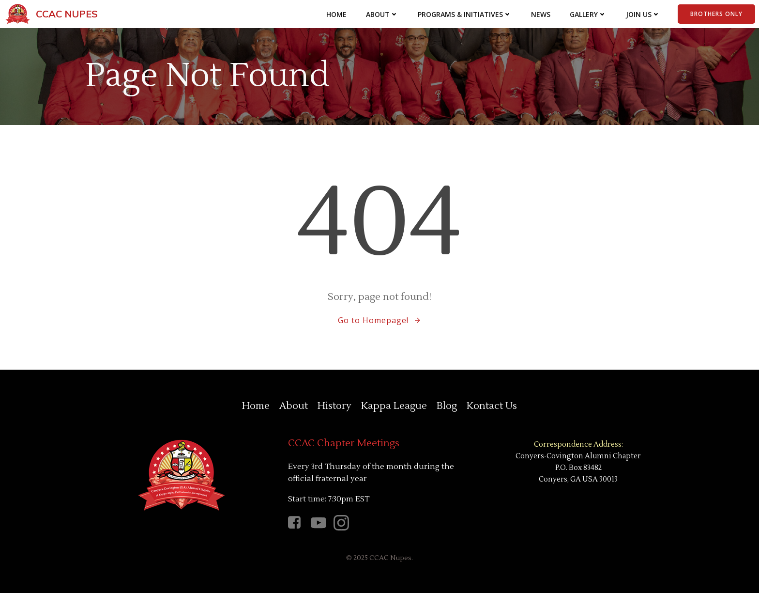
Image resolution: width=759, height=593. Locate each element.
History (334, 406)
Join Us (643, 14)
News (540, 14)
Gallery (588, 14)
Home (336, 14)
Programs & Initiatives (465, 14)
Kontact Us (492, 406)
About (382, 14)
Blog (447, 406)
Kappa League (394, 406)
